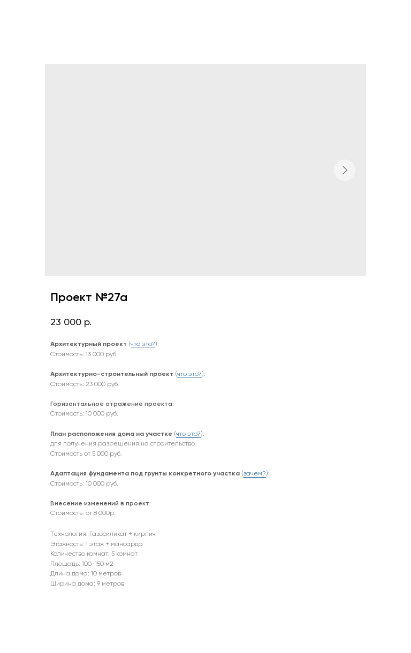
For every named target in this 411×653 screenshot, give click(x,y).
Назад (28, 15)
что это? (143, 344)
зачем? (254, 473)
